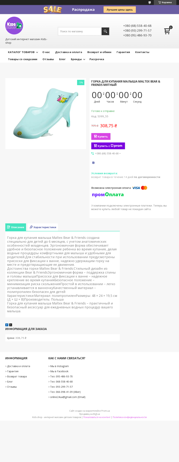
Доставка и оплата (68, 52)
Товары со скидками (22, 59)
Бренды (76, 59)
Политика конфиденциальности (130, 417)
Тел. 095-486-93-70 (61, 376)
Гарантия (123, 52)
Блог (62, 59)
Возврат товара (17, 376)
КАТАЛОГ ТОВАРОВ (21, 52)
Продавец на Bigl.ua (89, 414)
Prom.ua (105, 410)
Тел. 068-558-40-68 (61, 381)
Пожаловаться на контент (96, 417)
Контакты (142, 52)
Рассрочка (97, 59)
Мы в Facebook (59, 371)
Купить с (110, 146)
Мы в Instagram (59, 366)
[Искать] (105, 31)
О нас (46, 52)
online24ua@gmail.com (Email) (67, 397)
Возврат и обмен (99, 52)
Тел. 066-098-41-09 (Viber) (65, 392)
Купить (103, 136)
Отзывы (48, 59)
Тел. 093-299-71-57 (61, 386)
